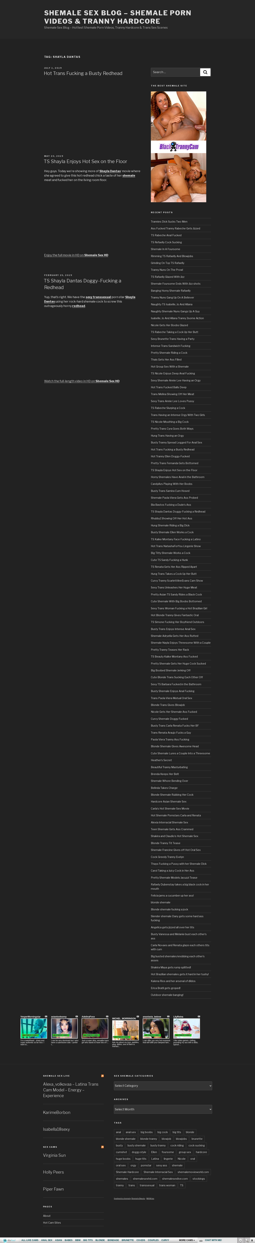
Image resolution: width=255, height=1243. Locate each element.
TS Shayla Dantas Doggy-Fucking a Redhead (178, 511)
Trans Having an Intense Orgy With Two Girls (178, 414)
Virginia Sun (54, 1155)
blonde (190, 1132)
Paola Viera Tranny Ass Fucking (170, 739)
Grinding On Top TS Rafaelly (167, 262)
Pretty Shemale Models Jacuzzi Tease (174, 877)
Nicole (182, 1158)
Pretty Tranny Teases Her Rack (170, 649)
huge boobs (123, 1158)
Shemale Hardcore (127, 1172)
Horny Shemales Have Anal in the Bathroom (177, 477)
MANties (150, 1198)
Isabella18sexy (56, 1129)
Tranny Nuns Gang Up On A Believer (172, 297)
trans (132, 1185)
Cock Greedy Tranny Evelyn (167, 856)
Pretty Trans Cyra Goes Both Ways (172, 428)
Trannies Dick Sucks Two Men (169, 221)
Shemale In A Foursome (165, 249)
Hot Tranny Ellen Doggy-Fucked (170, 456)
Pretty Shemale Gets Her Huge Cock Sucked (178, 663)
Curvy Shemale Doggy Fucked (169, 718)
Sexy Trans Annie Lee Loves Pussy (172, 401)
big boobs (147, 1132)
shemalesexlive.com (175, 1178)
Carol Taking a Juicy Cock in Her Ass (172, 870)
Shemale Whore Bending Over (169, 780)
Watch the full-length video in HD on (81, 381)
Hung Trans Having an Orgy (167, 435)
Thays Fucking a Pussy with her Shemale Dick (179, 863)
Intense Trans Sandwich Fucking (170, 345)
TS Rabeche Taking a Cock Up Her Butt (174, 332)
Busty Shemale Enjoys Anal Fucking (172, 691)
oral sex (121, 1165)
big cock (163, 1132)
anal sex (131, 1132)
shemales (122, 1178)
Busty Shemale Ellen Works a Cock (172, 532)
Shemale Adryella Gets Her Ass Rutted (174, 635)
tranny (120, 1185)
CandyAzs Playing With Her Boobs (171, 483)
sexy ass (161, 1165)
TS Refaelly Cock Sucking (166, 242)
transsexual (147, 1185)
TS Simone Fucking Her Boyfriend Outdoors (177, 622)
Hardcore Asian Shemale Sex (168, 801)
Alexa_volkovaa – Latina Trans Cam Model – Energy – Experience (70, 1090)
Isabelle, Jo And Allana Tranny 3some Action (177, 318)
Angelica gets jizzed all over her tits (172, 927)
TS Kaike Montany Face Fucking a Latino (176, 539)
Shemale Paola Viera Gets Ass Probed (174, 497)
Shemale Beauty (138, 1198)
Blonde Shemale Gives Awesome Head (175, 746)
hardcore (201, 1152)
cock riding (177, 1145)
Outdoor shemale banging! (167, 994)
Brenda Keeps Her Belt (165, 774)
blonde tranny (148, 1138)
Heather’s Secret (161, 760)
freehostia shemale (122, 1198)
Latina (155, 1158)
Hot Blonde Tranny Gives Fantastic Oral (175, 615)
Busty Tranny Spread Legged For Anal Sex (176, 442)
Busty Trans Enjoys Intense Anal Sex (173, 629)
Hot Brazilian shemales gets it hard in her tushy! (180, 974)
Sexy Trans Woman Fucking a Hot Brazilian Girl (179, 608)
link (251, 1185)
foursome (168, 1152)
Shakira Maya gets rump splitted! (171, 967)
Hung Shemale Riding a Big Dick (170, 525)
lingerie (168, 1158)
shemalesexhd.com (145, 1178)
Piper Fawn (53, 1189)
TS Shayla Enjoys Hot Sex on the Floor (85, 161)
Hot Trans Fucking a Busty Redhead (83, 73)
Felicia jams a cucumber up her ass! (172, 895)
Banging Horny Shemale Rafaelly (171, 290)
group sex (185, 1152)
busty (119, 1145)
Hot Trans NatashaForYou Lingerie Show (176, 546)
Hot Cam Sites (52, 1222)
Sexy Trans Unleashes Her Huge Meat (174, 587)
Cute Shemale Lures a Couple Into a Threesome (180, 753)
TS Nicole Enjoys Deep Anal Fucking (173, 373)
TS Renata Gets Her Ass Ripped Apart (174, 566)
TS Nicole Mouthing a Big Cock (170, 421)
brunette (197, 1138)
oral (192, 1158)
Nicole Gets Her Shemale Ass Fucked (174, 711)
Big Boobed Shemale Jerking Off (171, 670)
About (47, 1215)
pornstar (146, 1165)
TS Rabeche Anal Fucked (166, 235)
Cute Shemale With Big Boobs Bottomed (176, 601)
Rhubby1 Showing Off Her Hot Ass (171, 518)
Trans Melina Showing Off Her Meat (172, 394)
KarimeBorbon (56, 1112)
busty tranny (158, 1145)
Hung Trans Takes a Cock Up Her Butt (174, 573)
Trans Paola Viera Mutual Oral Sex (171, 698)
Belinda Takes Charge (164, 787)
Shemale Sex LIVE (56, 1076)
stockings (199, 1178)
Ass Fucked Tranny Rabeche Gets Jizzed (175, 228)
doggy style (139, 1152)
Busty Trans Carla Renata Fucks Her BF (175, 725)
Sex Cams (50, 1147)
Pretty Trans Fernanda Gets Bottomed (174, 463)
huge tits (140, 1158)
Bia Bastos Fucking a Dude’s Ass (171, 504)
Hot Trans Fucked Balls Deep (168, 387)
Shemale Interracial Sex (158, 1172)
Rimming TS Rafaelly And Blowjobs (172, 256)
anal (118, 1132)
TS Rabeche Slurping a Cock (168, 407)
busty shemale (137, 1145)
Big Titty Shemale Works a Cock (170, 552)
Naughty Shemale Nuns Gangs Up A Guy (175, 311)
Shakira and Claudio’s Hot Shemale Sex (174, 836)
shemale (177, 1165)
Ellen (154, 1152)
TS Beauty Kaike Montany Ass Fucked (174, 656)
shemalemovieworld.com (193, 1172)
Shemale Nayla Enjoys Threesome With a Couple (181, 642)
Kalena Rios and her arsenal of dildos (173, 981)
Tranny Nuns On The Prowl (167, 269)
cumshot (121, 1152)
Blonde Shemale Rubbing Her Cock (172, 794)
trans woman (167, 1185)
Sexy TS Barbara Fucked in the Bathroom (176, 684)
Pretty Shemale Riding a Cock (169, 352)
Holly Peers (53, 1172)
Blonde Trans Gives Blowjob (168, 704)
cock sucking (197, 1145)
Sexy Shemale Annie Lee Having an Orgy (176, 380)
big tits (177, 1132)
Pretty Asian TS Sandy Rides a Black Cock (176, 594)
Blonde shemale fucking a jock (169, 909)
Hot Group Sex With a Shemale (170, 366)
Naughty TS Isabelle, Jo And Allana (171, 304)
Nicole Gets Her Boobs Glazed (169, 325)
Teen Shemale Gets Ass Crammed (172, 829)
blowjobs (181, 1138)
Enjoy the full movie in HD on (76, 255)
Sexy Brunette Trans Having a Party (172, 338)
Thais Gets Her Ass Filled (166, 359)
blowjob (166, 1138)
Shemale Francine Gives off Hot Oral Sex (176, 849)
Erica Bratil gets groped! (165, 988)
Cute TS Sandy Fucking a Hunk (169, 559)
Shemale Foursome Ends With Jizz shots (176, 283)
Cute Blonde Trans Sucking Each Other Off (177, 677)
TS (181, 1185)
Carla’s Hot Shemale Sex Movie (170, 808)
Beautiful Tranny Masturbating (169, 767)
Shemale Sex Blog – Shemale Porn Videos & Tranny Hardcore (118, 17)
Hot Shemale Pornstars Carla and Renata (176, 815)
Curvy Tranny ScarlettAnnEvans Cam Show (177, 580)
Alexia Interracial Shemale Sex (169, 822)
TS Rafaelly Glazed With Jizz (167, 276)
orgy (133, 1165)
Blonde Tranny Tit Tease (165, 843)
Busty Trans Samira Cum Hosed (170, 490)
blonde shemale (160, 902)
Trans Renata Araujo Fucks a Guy (171, 732)
